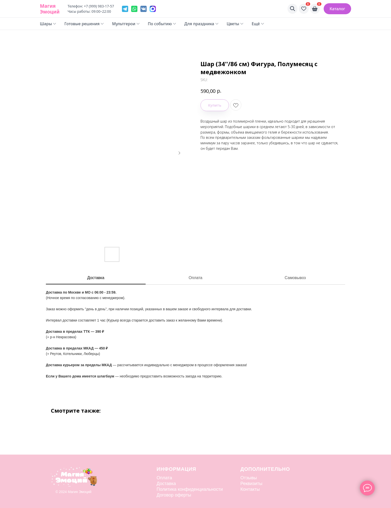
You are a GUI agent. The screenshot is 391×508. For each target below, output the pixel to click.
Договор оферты (174, 495)
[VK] (143, 9)
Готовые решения (84, 23)
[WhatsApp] (134, 9)
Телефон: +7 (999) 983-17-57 (91, 6)
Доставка (95, 278)
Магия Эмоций (50, 8)
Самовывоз (295, 278)
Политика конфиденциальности (190, 489)
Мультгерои (126, 23)
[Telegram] (125, 9)
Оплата (195, 278)
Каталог (337, 8)
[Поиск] (292, 9)
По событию (162, 23)
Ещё (258, 23)
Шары (48, 23)
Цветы (235, 23)
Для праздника (201, 23)
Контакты (250, 489)
